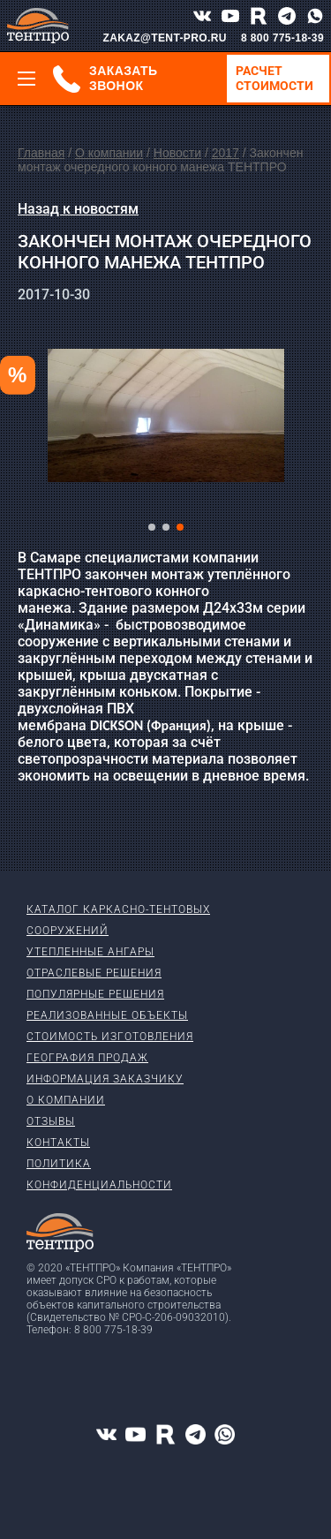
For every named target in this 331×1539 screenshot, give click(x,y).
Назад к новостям (78, 208)
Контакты (58, 1142)
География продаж (87, 1058)
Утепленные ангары (90, 952)
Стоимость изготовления (109, 1036)
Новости (177, 153)
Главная (41, 153)
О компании (109, 153)
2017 (225, 153)
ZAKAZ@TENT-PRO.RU (164, 38)
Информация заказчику (105, 1079)
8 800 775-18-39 (282, 38)
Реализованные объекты (107, 1015)
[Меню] (26, 78)
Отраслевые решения (94, 973)
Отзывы (50, 1121)
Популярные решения (95, 994)
